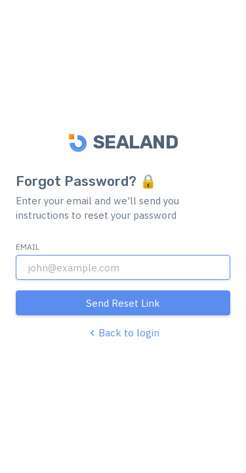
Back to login (123, 333)
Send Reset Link (123, 303)
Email (27, 247)
